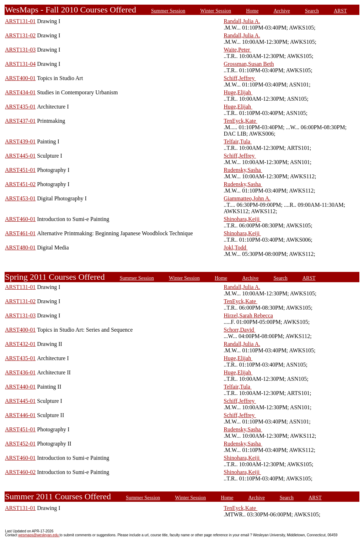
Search (312, 11)
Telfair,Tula (238, 141)
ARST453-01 (20, 198)
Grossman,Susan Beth (249, 64)
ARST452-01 (20, 444)
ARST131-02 (20, 35)
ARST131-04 (20, 64)
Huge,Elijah (238, 92)
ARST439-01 (20, 141)
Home (252, 11)
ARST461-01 (20, 233)
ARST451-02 (20, 184)
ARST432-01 (20, 344)
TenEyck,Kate (240, 121)
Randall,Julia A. (242, 21)
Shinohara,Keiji (242, 219)
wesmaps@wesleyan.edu (38, 535)
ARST (340, 11)
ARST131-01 (20, 21)
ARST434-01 (20, 92)
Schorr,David (239, 330)
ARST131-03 (20, 50)
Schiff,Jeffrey (240, 78)
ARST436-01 (20, 372)
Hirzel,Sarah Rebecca (248, 315)
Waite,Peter (237, 50)
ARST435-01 (20, 107)
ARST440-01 (20, 387)
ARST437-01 (20, 121)
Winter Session (215, 11)
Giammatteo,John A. (247, 198)
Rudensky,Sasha (243, 170)
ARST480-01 (20, 247)
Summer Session (168, 11)
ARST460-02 (20, 472)
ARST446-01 (20, 415)
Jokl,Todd (235, 247)
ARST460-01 (20, 219)
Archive (281, 11)
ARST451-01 (20, 170)
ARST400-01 (20, 78)
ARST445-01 (20, 156)
